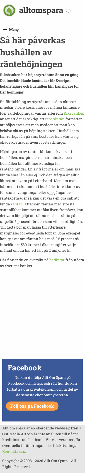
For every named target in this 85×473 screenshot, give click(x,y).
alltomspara (45, 10)
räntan (17, 204)
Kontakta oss (13, 451)
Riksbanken (74, 113)
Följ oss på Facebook (32, 406)
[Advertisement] (42, 314)
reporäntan (55, 118)
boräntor (57, 259)
